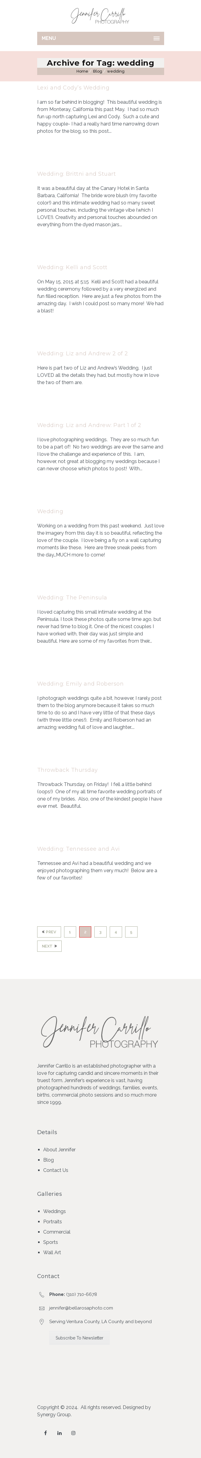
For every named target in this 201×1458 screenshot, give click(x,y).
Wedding (50, 511)
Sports (50, 1242)
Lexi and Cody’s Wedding (73, 87)
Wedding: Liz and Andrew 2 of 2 (82, 353)
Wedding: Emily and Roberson (80, 683)
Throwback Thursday (67, 770)
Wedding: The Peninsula (72, 597)
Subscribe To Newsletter (79, 1338)
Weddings (54, 1211)
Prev (49, 932)
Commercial (56, 1232)
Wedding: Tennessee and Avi (78, 849)
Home (82, 71)
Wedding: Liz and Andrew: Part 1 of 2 (89, 425)
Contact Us (55, 1170)
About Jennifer (59, 1150)
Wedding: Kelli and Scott (72, 267)
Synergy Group (54, 1414)
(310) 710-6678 (81, 1294)
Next (49, 946)
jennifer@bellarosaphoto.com (81, 1308)
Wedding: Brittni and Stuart (76, 174)
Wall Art (52, 1252)
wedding (116, 71)
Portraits (52, 1222)
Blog (97, 71)
